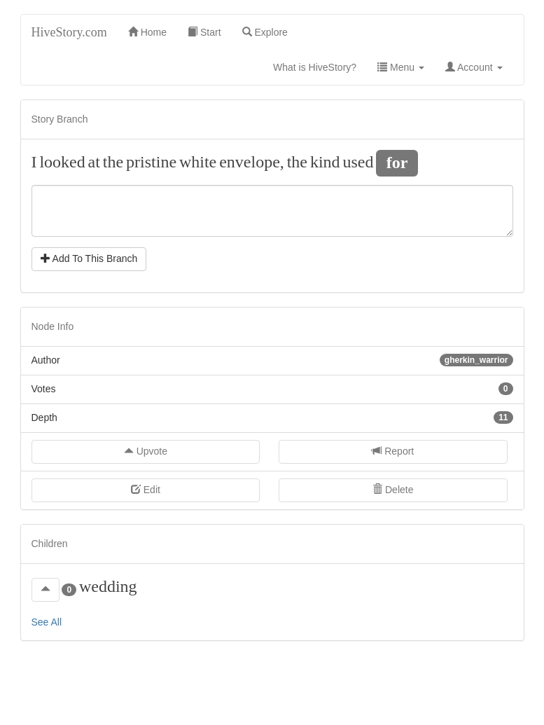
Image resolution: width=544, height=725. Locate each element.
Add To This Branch (89, 258)
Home (147, 32)
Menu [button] (400, 67)
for (397, 162)
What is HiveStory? (320, 66)
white (197, 162)
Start (204, 32)
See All (47, 622)
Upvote (145, 451)
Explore (265, 32)
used (357, 162)
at (94, 162)
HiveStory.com (69, 32)
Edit (145, 489)
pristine (151, 162)
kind (325, 162)
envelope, (251, 162)
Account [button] (474, 67)
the (113, 162)
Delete (392, 489)
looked (62, 162)
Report (393, 451)
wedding (108, 586)
